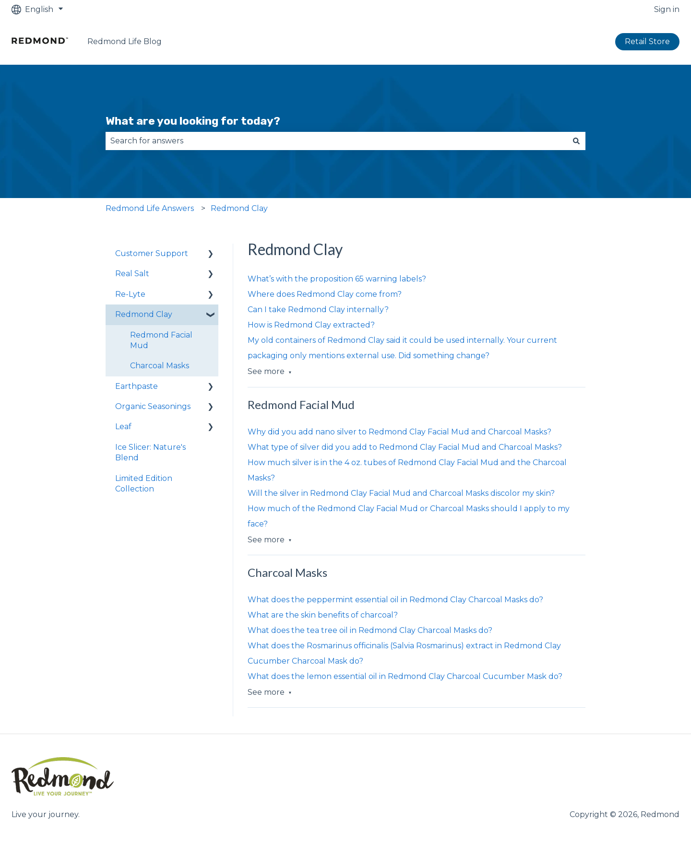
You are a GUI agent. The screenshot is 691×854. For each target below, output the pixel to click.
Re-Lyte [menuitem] (130, 294)
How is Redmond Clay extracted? (311, 324)
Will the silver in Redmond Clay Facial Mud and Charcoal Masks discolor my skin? (401, 493)
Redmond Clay (239, 208)
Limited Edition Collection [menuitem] (143, 483)
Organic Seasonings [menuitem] (153, 406)
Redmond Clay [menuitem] (143, 314)
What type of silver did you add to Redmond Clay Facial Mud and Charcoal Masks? (405, 447)
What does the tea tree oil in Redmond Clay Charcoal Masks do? (370, 630)
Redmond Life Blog (124, 41)
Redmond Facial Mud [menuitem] (161, 340)
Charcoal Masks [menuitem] (159, 365)
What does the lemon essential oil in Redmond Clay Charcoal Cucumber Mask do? (405, 676)
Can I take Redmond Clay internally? (318, 309)
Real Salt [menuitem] (132, 273)
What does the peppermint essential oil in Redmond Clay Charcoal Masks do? (395, 599)
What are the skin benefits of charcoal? (323, 615)
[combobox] (336, 141)
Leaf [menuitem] (123, 426)
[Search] (576, 141)
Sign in (666, 9)
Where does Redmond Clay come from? (325, 294)
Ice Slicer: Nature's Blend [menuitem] (150, 452)
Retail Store (647, 41)
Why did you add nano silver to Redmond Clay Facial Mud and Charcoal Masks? (399, 431)
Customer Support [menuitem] (151, 253)
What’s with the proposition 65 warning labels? (337, 278)
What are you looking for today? (193, 121)
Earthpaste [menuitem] (136, 386)
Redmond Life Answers (150, 208)
